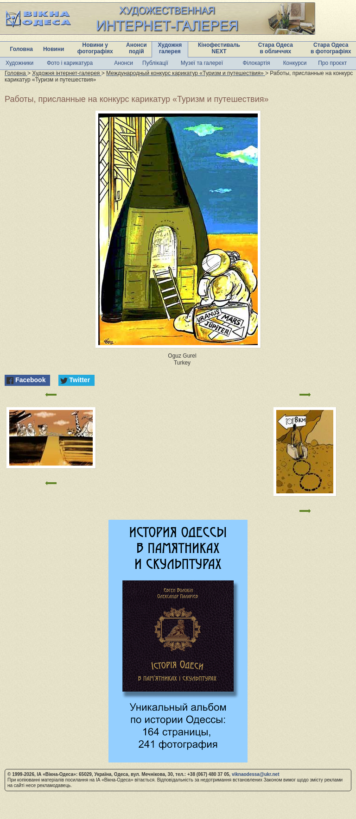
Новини (53, 49)
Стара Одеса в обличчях (275, 48)
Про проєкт (332, 63)
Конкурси (295, 63)
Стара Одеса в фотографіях (331, 48)
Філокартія (256, 63)
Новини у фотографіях (95, 48)
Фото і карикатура (70, 63)
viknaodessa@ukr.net (256, 774)
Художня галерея (170, 48)
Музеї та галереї (202, 63)
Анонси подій (136, 48)
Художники (19, 63)
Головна (21, 49)
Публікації (155, 63)
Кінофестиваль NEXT (219, 48)
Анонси (123, 63)
